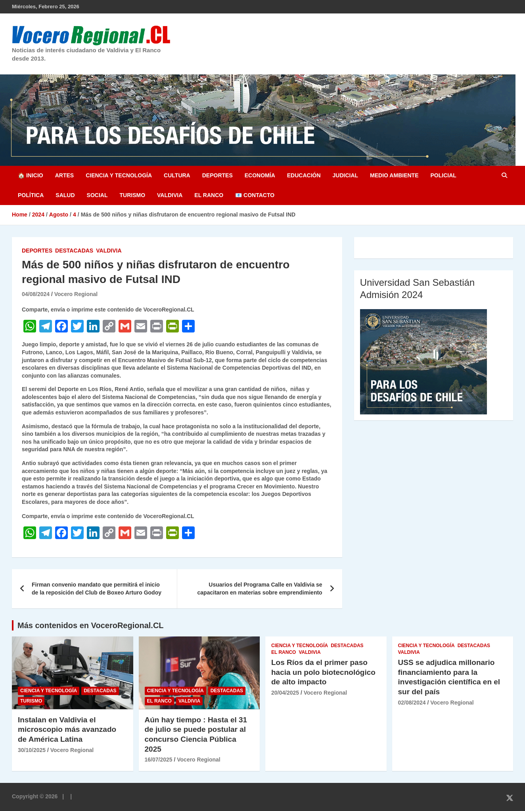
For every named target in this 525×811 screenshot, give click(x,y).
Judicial (345, 175)
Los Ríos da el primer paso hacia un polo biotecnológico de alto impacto (323, 672)
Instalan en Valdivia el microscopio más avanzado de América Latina (67, 729)
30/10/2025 (32, 750)
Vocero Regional (76, 294)
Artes (64, 175)
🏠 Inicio (30, 175)
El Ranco (208, 195)
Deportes (217, 175)
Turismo (132, 195)
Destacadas (74, 250)
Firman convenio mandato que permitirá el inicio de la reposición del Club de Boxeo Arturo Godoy (96, 588)
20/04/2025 (285, 692)
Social (97, 195)
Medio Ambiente (394, 175)
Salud (65, 195)
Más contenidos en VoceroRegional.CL (90, 625)
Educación (304, 175)
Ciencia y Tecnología (119, 175)
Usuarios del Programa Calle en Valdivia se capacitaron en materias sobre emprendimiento (259, 588)
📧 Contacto (254, 195)
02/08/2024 (412, 702)
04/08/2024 (36, 294)
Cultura (177, 175)
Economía (260, 175)
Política (31, 195)
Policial (443, 175)
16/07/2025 (158, 759)
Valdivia (169, 195)
